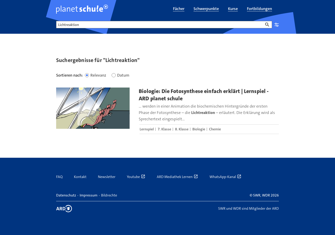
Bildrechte (109, 195)
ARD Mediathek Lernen (177, 176)
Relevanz (98, 75)
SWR (256, 195)
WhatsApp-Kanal (225, 176)
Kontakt (80, 176)
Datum (123, 75)
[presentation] (93, 108)
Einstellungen (276, 24)
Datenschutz (66, 195)
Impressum (88, 195)
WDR (266, 195)
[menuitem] (178, 9)
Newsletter (106, 176)
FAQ (59, 176)
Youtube (136, 176)
